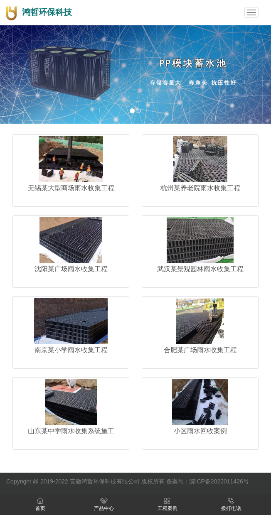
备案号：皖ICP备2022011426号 (207, 481)
